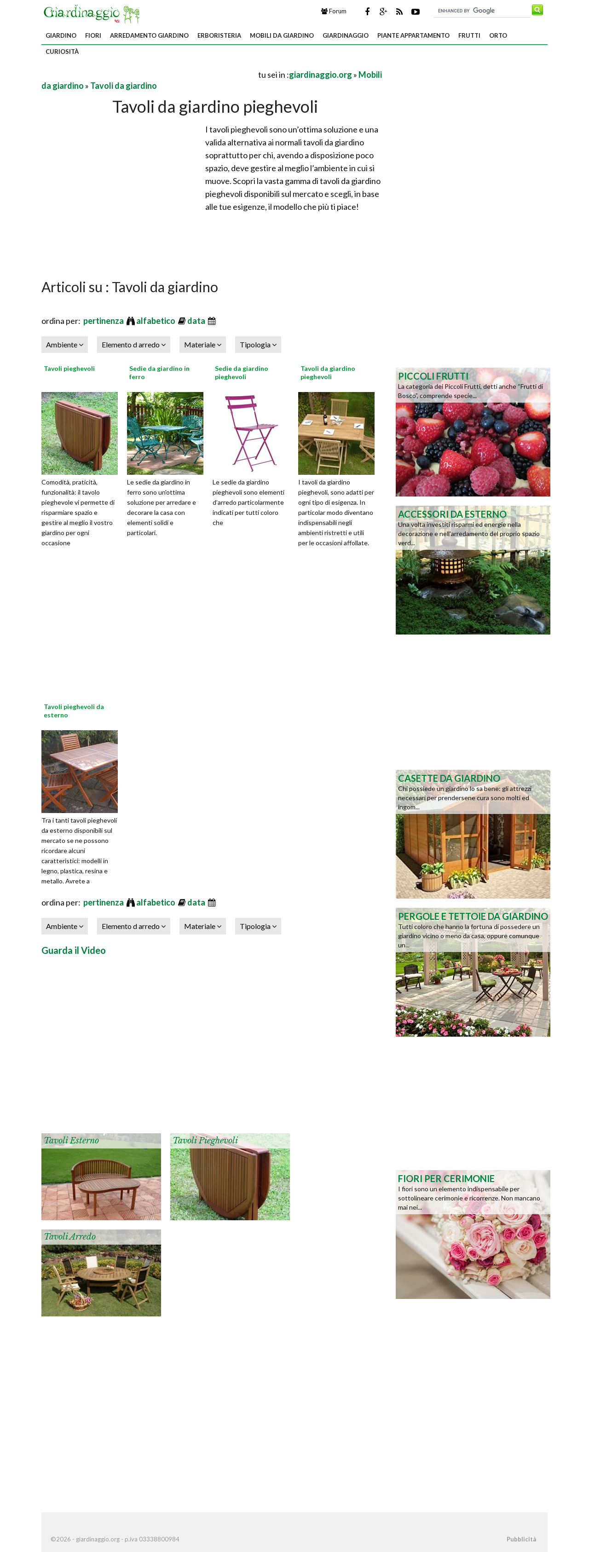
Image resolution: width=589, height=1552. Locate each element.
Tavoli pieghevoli (69, 368)
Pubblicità (521, 1539)
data (197, 321)
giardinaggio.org (320, 74)
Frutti (469, 35)
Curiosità (62, 51)
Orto (498, 35)
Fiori (93, 35)
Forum (333, 11)
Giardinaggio (346, 35)
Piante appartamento (413, 35)
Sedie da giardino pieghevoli (241, 372)
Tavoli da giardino (123, 86)
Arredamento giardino (149, 35)
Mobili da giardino (282, 35)
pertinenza (104, 321)
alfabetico (156, 321)
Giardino (61, 35)
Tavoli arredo (70, 1237)
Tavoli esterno (71, 1141)
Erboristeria (219, 35)
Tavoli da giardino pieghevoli (327, 372)
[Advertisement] (149, 74)
